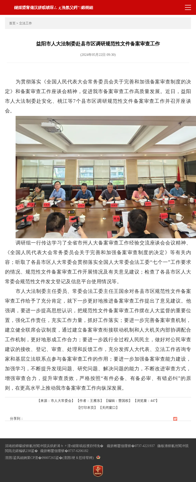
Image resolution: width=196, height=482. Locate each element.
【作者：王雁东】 (90, 401)
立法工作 (25, 23)
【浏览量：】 (146, 401)
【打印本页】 (87, 408)
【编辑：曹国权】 (118, 401)
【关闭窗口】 (108, 408)
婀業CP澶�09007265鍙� (43, 458)
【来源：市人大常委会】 (56, 401)
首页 (12, 23)
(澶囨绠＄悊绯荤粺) (78, 458)
